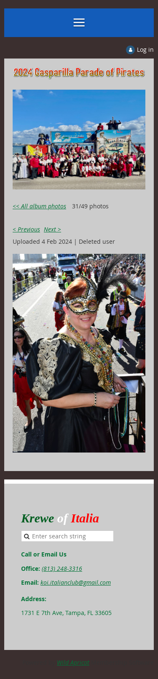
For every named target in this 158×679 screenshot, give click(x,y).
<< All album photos (39, 206)
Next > (52, 229)
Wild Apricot (73, 662)
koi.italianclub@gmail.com (75, 582)
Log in (145, 49)
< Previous (26, 229)
